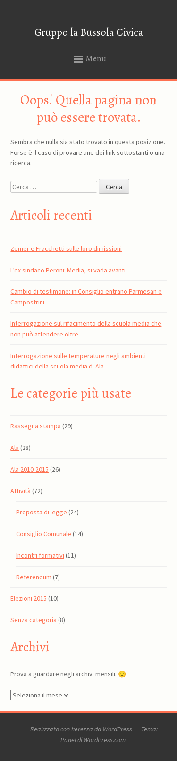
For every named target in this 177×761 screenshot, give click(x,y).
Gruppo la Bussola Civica (88, 32)
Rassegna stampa (35, 426)
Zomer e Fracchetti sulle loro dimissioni (66, 248)
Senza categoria (33, 620)
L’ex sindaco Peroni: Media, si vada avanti (68, 270)
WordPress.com (105, 740)
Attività (20, 491)
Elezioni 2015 (28, 598)
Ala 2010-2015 (29, 469)
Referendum (33, 577)
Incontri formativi (40, 555)
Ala (14, 447)
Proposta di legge (41, 512)
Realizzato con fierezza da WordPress (81, 729)
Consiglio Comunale (43, 533)
